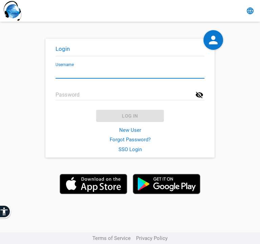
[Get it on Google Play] (166, 185)
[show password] (199, 95)
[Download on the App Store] (93, 185)
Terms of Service (111, 238)
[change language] (250, 11)
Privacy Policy (152, 238)
